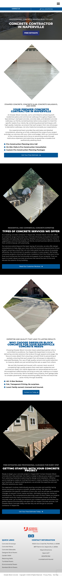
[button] (58, 3)
